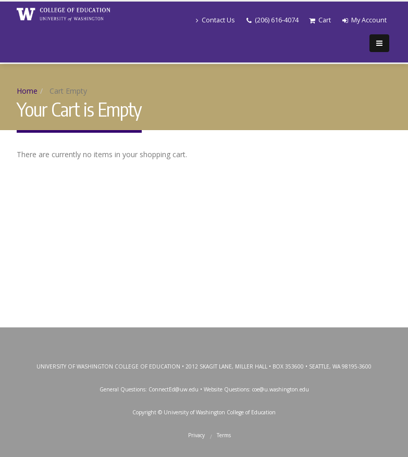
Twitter (179, 337)
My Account (364, 20)
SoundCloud (273, 337)
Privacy (196, 435)
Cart (320, 20)
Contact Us (215, 20)
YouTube (226, 337)
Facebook (156, 337)
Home (27, 91)
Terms (224, 435)
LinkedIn (250, 337)
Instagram (203, 337)
